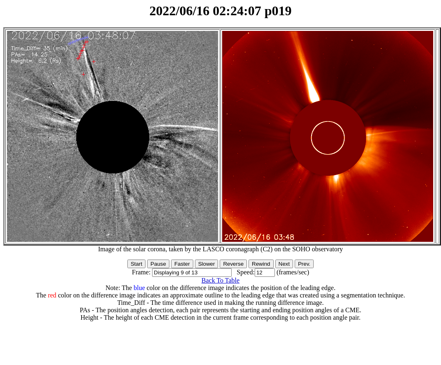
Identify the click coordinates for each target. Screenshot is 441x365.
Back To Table (220, 280)
